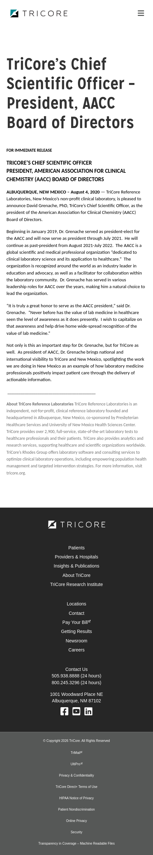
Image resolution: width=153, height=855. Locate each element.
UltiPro (75, 764)
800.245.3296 (66, 682)
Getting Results (76, 631)
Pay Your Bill (75, 622)
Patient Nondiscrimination (76, 809)
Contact (76, 613)
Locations (76, 603)
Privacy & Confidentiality (76, 775)
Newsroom (76, 640)
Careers (77, 649)
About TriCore (76, 575)
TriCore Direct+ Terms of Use (76, 787)
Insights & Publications (76, 565)
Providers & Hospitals (76, 556)
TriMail (76, 753)
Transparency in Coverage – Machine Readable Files (76, 843)
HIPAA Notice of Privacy (76, 798)
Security (76, 832)
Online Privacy (76, 821)
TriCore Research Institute (76, 584)
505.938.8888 (66, 675)
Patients (76, 547)
